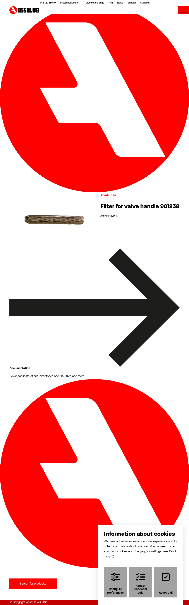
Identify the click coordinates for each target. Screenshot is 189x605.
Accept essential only (140, 580)
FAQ (111, 3)
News (120, 3)
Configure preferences (115, 580)
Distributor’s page (95, 3)
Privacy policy (134, 602)
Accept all (166, 580)
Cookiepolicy (151, 602)
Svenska (145, 3)
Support (132, 3)
